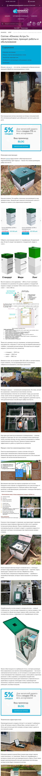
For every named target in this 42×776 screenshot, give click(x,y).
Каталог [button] (7, 16)
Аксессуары (24, 28)
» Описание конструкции (8, 52)
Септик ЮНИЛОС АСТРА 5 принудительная (29, 228)
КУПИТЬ (5, 233)
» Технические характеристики (10, 57)
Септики (16, 28)
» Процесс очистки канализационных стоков (14, 54)
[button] (34, 23)
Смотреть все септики (21, 146)
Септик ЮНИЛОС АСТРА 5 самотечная (9, 228)
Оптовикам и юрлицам (20, 16)
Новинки (34, 16)
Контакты (21, 19)
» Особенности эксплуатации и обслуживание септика (16, 60)
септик (8, 158)
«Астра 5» (9, 67)
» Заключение (5, 62)
